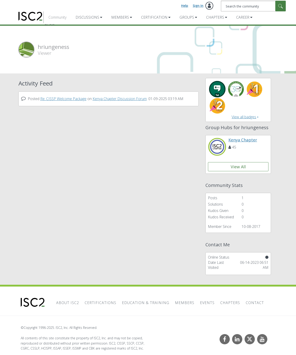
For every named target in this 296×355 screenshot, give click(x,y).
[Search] (253, 6)
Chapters (215, 17)
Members (120, 17)
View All (238, 166)
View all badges (244, 116)
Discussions (87, 17)
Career (242, 17)
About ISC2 (67, 302)
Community (57, 17)
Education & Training (145, 302)
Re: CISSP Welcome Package (63, 98)
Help (184, 5)
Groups (187, 17)
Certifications (100, 302)
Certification (154, 17)
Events (207, 302)
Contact (255, 302)
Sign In (198, 5)
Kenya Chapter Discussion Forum (120, 98)
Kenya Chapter (242, 140)
